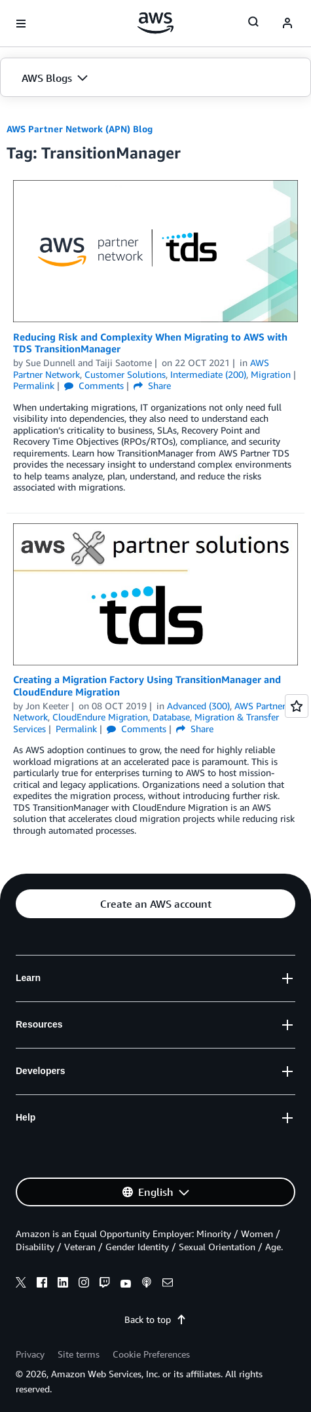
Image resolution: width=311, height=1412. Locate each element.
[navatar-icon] (287, 23)
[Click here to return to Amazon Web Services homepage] (155, 22)
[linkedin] (63, 1284)
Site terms (79, 1354)
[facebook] (42, 1284)
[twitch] (105, 1284)
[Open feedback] (296, 706)
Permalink (33, 385)
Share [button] (152, 385)
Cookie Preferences (151, 1354)
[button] (155, 78)
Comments (94, 385)
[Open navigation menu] (20, 23)
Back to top (155, 1319)
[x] (21, 1284)
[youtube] (125, 1284)
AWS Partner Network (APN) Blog (80, 128)
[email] (167, 1284)
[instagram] (84, 1284)
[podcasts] (146, 1284)
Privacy (30, 1354)
